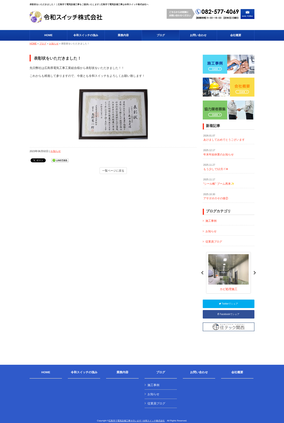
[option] (228, 273)
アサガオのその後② (215, 196)
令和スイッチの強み (84, 372)
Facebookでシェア (228, 314)
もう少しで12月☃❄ (215, 167)
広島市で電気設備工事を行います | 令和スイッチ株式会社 (137, 420)
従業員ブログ (214, 241)
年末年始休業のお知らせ (218, 152)
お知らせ (54, 43)
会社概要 (237, 372)
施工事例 (211, 220)
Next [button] (255, 273)
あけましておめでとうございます (224, 137)
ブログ (42, 43)
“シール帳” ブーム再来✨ (218, 181)
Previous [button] (202, 273)
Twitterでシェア (228, 303)
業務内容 (122, 372)
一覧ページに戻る (113, 170)
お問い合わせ (199, 372)
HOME (33, 43)
